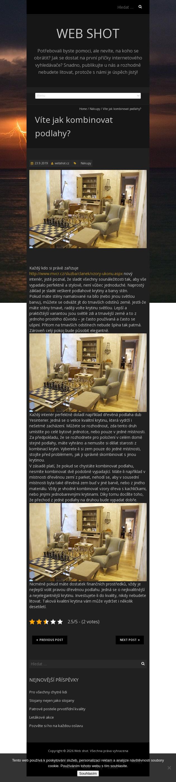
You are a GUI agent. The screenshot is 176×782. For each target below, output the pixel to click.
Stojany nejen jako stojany (51, 700)
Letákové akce (41, 717)
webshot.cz (62, 163)
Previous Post (49, 640)
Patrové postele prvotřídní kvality (57, 708)
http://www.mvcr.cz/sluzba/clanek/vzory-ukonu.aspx (76, 273)
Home (83, 109)
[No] (169, 768)
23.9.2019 (41, 163)
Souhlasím (88, 773)
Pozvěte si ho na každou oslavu (56, 725)
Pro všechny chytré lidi (48, 692)
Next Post (130, 640)
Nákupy (95, 109)
